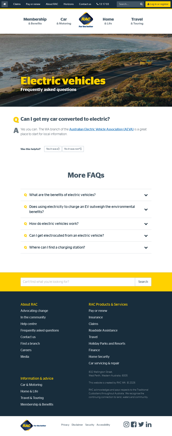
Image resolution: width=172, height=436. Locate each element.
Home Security (99, 357)
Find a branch (30, 343)
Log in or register (158, 4)
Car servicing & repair (104, 363)
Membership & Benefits (37, 404)
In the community (33, 317)
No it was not (73, 149)
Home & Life (29, 391)
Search (143, 282)
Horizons (69, 4)
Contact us (85, 4)
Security (89, 425)
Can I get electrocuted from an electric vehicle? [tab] (66, 235)
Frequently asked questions (40, 330)
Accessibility (103, 425)
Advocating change (34, 311)
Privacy (65, 425)
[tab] (34, 21)
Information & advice (37, 378)
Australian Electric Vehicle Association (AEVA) (101, 129)
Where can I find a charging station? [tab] (57, 247)
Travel (93, 337)
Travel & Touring (32, 398)
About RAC (52, 4)
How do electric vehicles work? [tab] (54, 224)
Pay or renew (33, 4)
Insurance (96, 317)
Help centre (29, 324)
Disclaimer (77, 425)
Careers (26, 350)
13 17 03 (103, 4)
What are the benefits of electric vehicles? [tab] (62, 195)
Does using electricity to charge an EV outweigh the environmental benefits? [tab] (82, 209)
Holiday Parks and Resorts (107, 343)
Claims (17, 4)
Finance (94, 350)
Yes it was (53, 149)
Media (25, 357)
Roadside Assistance (103, 330)
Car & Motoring (31, 385)
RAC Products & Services (108, 304)
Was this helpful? (31, 149)
